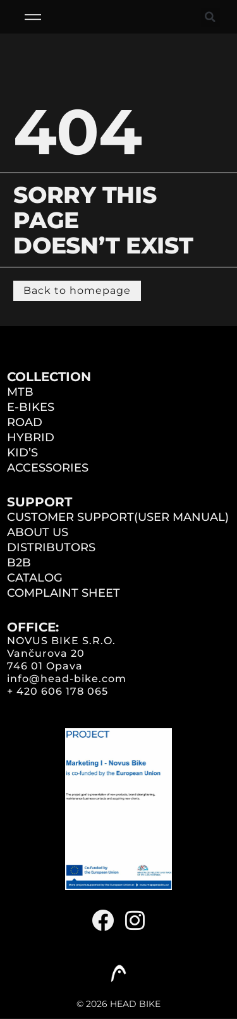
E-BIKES (30, 407)
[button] (210, 17)
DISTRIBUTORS (51, 547)
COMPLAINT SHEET (63, 593)
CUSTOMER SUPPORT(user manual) (118, 517)
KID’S (22, 453)
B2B (19, 563)
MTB (20, 392)
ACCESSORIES (47, 468)
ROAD (24, 422)
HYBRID (30, 437)
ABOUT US (37, 532)
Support (39, 502)
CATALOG (35, 578)
